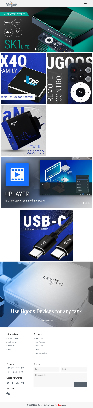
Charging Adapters (40, 353)
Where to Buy (38, 338)
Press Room (10, 349)
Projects (37, 349)
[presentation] (7, 28)
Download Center (12, 338)
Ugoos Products (39, 342)
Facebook (58, 405)
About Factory (11, 342)
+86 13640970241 (15, 372)
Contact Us (10, 346)
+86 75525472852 (15, 368)
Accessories (38, 346)
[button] (35, 49)
